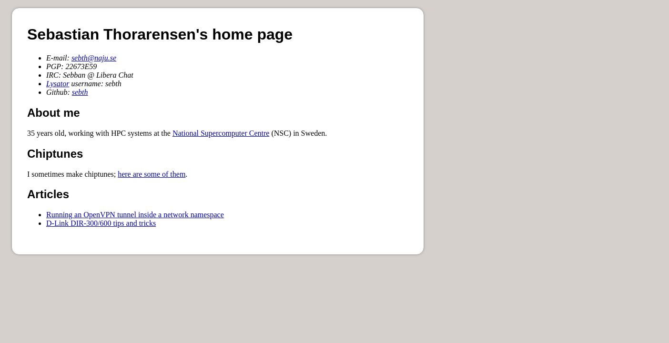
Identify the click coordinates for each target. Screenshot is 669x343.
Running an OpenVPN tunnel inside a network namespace (135, 215)
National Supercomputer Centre (221, 133)
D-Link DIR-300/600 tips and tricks (101, 223)
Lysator (57, 84)
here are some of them (151, 174)
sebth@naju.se (93, 58)
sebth (80, 92)
